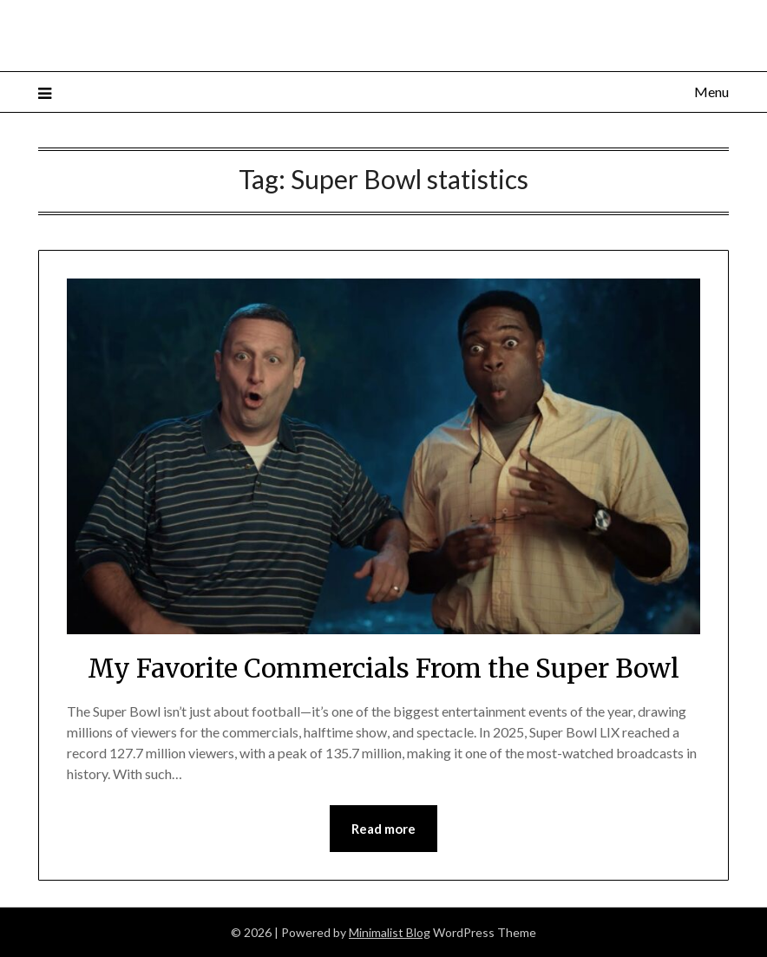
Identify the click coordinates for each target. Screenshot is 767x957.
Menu (711, 91)
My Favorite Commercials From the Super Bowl (383, 668)
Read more (383, 828)
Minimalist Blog (389, 932)
